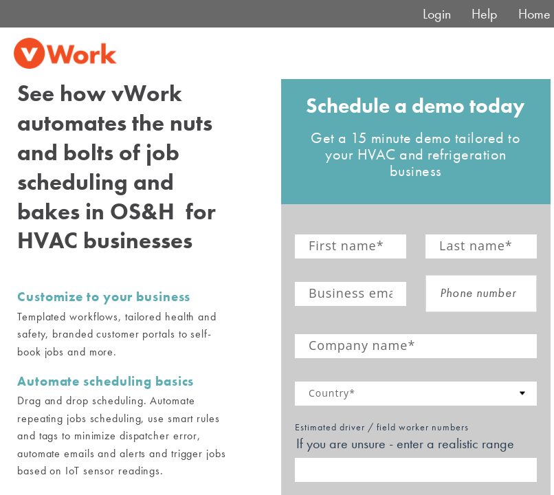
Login (437, 14)
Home (534, 14)
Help (485, 14)
